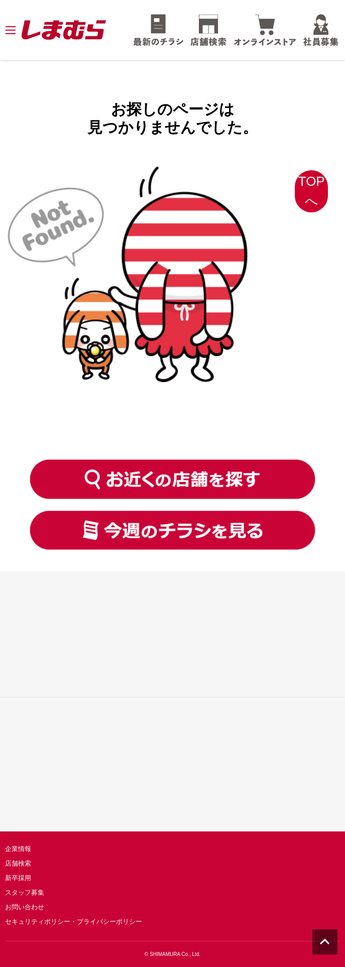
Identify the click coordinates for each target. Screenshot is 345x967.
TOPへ (311, 191)
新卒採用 (18, 878)
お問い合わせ (24, 907)
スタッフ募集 (24, 892)
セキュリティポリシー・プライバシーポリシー (73, 921)
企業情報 (18, 849)
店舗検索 (18, 863)
